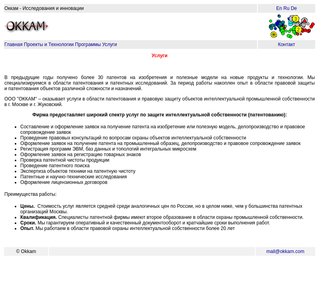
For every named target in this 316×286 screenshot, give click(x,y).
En (279, 8)
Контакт (286, 44)
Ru (286, 8)
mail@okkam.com (285, 251)
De (294, 8)
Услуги (109, 44)
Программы (88, 44)
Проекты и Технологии (49, 44)
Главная (13, 44)
